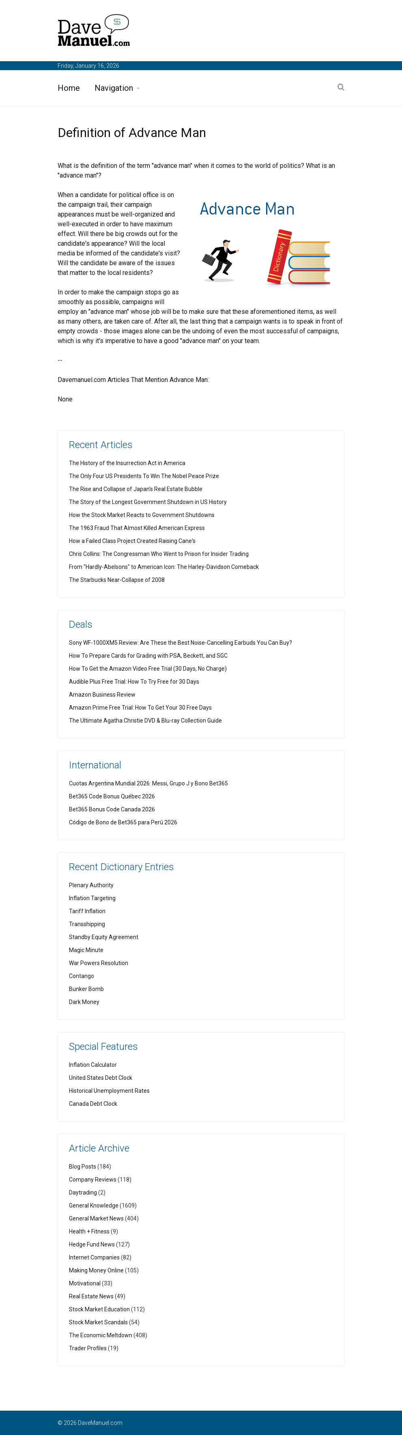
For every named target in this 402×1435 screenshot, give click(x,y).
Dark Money (84, 1002)
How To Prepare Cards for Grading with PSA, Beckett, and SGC (148, 655)
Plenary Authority (91, 885)
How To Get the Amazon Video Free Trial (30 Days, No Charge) (148, 668)
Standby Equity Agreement (103, 937)
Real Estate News (91, 1296)
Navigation (114, 88)
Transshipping (87, 924)
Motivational (85, 1283)
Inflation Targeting (92, 898)
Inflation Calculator (93, 1065)
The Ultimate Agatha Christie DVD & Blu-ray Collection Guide (145, 720)
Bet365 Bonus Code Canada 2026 (112, 809)
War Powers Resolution (98, 963)
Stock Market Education (99, 1309)
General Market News (96, 1218)
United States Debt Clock (100, 1078)
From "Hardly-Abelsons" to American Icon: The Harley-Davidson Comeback (164, 567)
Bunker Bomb (86, 989)
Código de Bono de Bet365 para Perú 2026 (123, 822)
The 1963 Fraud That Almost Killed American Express (137, 528)
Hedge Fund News (92, 1244)
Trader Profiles (88, 1348)
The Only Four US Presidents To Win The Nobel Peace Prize (144, 476)
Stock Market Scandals (98, 1322)
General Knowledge (93, 1205)
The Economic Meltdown (100, 1335)
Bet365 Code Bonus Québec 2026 (112, 796)
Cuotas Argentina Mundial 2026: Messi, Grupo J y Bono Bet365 (148, 783)
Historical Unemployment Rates (109, 1091)
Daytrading (83, 1192)
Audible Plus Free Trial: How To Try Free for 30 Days (134, 681)
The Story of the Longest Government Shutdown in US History (148, 502)
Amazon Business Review (102, 694)
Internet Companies (94, 1257)
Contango (81, 976)
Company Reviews (92, 1179)
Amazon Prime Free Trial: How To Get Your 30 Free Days (140, 707)
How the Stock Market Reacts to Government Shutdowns (142, 515)
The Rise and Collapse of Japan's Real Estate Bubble (135, 489)
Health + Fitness (89, 1231)
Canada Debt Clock (93, 1103)
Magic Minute (86, 950)
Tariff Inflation (87, 911)
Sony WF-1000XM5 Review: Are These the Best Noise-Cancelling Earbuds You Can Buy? (180, 642)
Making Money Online (96, 1270)
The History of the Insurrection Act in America (127, 463)
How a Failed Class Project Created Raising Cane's (132, 541)
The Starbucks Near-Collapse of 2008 (117, 580)
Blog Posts (82, 1166)
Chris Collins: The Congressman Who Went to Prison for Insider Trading (159, 554)
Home (69, 88)
